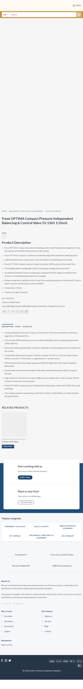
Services (48, 621)
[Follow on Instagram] (6, 660)
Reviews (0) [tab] (27, 327)
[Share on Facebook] (9, 312)
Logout (7, 631)
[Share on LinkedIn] (26, 312)
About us (48, 616)
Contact (48, 631)
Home (4, 211)
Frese (4, 233)
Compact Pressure (53, 306)
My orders (8, 616)
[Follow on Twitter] (10, 660)
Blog (46, 626)
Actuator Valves (53, 211)
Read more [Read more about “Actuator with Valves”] (8, 446)
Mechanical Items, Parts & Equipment (26, 211)
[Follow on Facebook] (2, 660)
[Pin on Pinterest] (22, 312)
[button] (76, 5)
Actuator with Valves (10, 442)
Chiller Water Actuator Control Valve (34, 306)
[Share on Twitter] (13, 312)
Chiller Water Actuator (13, 306)
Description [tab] (7, 327)
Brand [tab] (18, 327)
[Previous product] (4, 236)
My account (8, 626)
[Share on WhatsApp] (4, 312)
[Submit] (78, 14)
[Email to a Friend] (17, 312)
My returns (8, 621)
